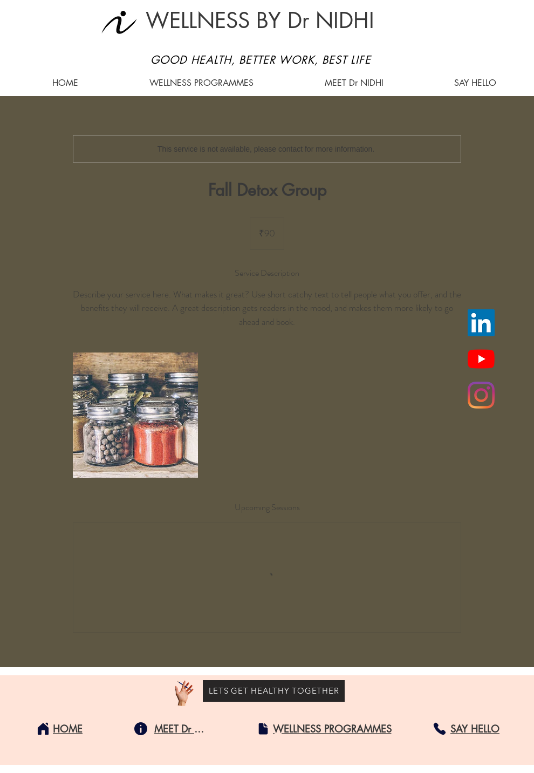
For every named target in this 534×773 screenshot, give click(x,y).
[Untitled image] (135, 415)
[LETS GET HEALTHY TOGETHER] (274, 691)
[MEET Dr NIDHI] (181, 729)
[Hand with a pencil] (184, 693)
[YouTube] (481, 358)
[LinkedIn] (481, 322)
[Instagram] (481, 395)
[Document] (263, 729)
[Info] (141, 729)
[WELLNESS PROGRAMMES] (332, 729)
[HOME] (67, 729)
